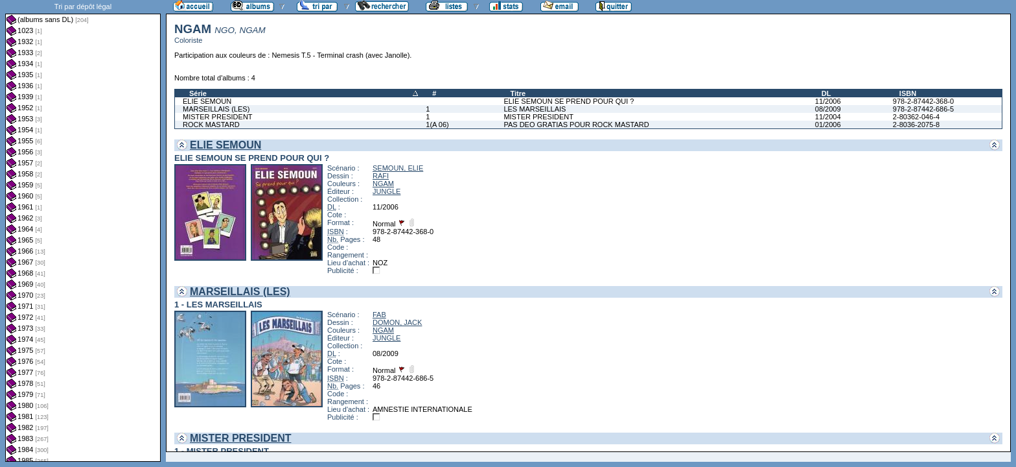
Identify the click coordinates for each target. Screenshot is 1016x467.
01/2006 (828, 124)
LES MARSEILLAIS (534, 109)
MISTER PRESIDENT (218, 117)
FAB (379, 314)
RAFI (381, 176)
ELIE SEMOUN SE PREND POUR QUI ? (568, 101)
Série (198, 93)
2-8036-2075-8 (916, 124)
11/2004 (828, 117)
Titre (517, 93)
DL (826, 93)
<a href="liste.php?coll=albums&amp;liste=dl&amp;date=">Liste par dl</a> (83, 231)
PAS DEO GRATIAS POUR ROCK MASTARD (576, 124)
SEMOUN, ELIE (398, 168)
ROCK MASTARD (211, 124)
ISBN (907, 93)
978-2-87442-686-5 (923, 109)
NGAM (383, 183)
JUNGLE (386, 191)
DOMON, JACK (397, 322)
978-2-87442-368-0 (923, 101)
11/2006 (828, 101)
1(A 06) (437, 124)
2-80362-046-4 (916, 117)
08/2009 (828, 109)
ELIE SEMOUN (207, 101)
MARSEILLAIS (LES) (216, 109)
